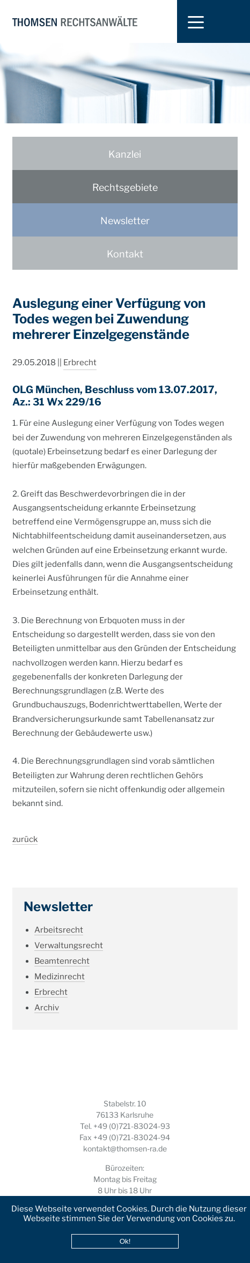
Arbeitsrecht (58, 917)
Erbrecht (80, 350)
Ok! (125, 1241)
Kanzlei (124, 154)
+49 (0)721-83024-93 (131, 1126)
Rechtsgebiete (125, 187)
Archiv (46, 995)
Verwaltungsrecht (68, 933)
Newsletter (125, 220)
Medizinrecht (59, 964)
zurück (25, 827)
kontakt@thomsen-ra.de (125, 1148)
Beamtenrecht (62, 949)
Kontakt (125, 254)
